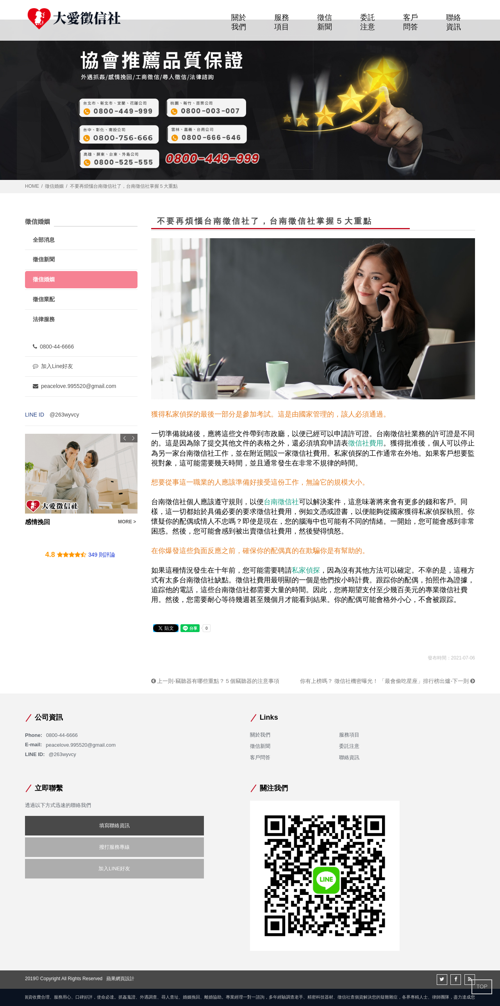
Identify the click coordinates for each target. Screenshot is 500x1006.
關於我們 (238, 23)
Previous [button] (124, 438)
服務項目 (281, 23)
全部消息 (44, 240)
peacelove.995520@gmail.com (74, 386)
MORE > (127, 522)
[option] (81, 480)
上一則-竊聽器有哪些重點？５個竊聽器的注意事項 (215, 681)
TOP (482, 986)
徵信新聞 (324, 23)
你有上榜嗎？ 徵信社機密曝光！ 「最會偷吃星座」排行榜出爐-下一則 (387, 681)
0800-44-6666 (53, 346)
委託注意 (367, 23)
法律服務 (44, 319)
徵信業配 (44, 299)
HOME (32, 186)
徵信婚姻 (54, 186)
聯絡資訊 (453, 23)
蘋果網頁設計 (120, 978)
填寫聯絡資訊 (114, 825)
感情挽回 (37, 522)
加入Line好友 (53, 366)
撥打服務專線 (114, 847)
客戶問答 (410, 23)
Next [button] (133, 438)
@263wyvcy (64, 414)
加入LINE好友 (114, 868)
